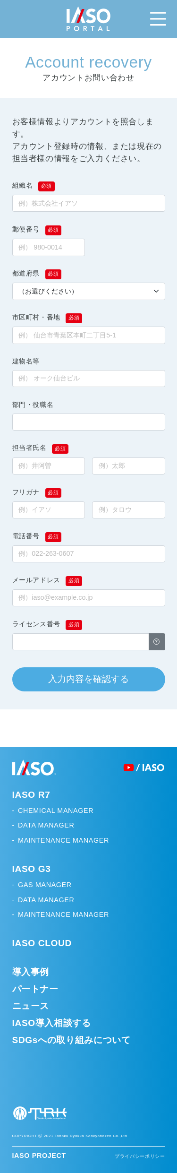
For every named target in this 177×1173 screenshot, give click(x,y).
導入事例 (31, 972)
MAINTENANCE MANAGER (63, 840)
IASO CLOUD (42, 943)
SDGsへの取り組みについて (71, 1040)
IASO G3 (31, 869)
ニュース (31, 1006)
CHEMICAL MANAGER (55, 810)
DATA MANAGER (46, 825)
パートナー (35, 989)
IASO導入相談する (51, 1023)
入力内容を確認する (88, 679)
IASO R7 (31, 795)
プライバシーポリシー (140, 1156)
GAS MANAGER (45, 884)
